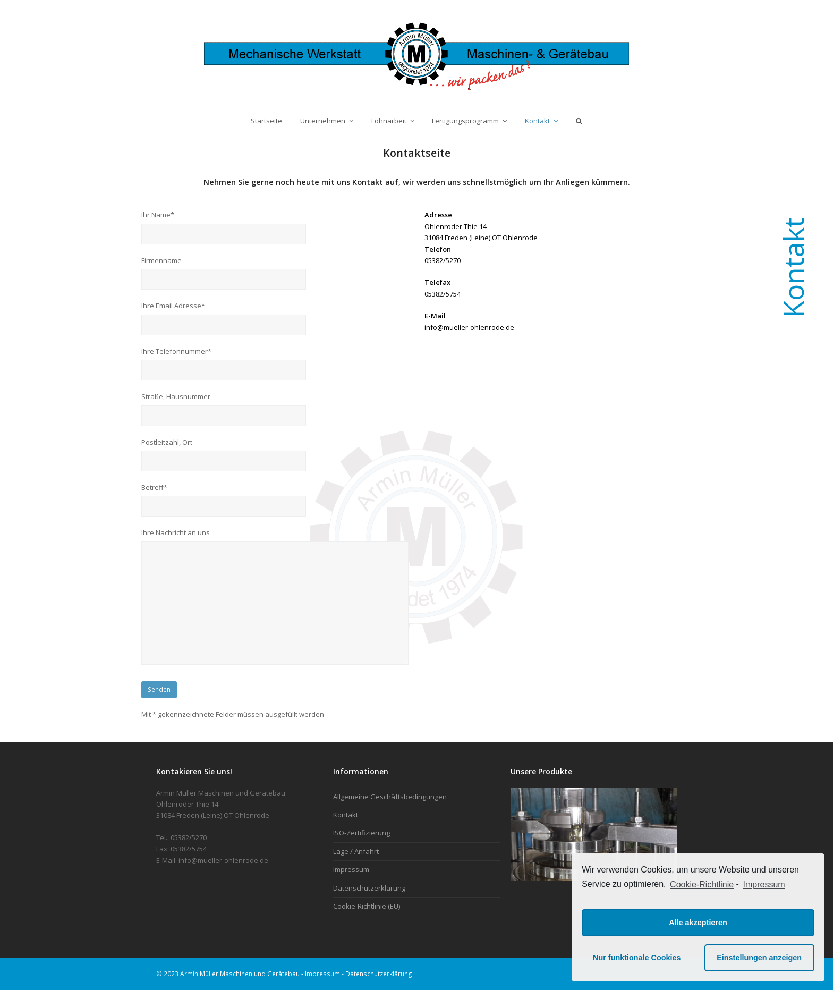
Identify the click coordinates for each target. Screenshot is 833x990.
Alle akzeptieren (698, 922)
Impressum (351, 869)
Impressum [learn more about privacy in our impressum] (764, 884)
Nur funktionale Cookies (637, 957)
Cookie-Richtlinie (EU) (366, 906)
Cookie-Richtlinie (702, 884)
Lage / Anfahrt (356, 851)
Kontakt (345, 814)
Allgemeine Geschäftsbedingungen (390, 796)
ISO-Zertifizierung (361, 832)
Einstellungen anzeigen (759, 957)
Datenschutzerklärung (369, 888)
